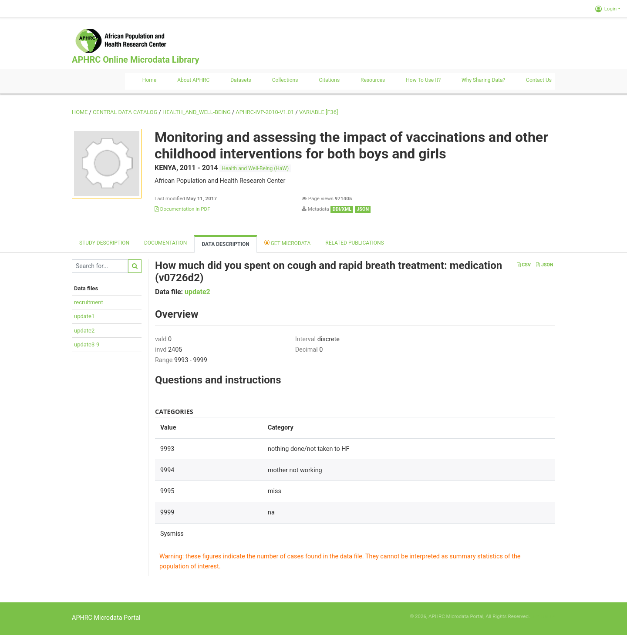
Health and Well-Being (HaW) (255, 168)
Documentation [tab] (165, 243)
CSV (524, 265)
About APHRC (193, 80)
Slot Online (543, 616)
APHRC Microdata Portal (106, 618)
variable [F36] (318, 112)
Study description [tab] (104, 243)
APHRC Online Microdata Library (135, 59)
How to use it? (423, 80)
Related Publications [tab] (354, 243)
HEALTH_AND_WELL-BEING (196, 112)
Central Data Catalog (125, 112)
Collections (285, 80)
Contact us (539, 80)
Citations (329, 80)
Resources (373, 80)
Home (149, 80)
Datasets (240, 80)
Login (606, 9)
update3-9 (86, 344)
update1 (84, 316)
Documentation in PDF (182, 209)
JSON (544, 265)
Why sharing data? (483, 80)
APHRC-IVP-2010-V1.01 (265, 112)
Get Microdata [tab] (287, 242)
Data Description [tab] (225, 244)
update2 (84, 330)
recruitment (88, 302)
